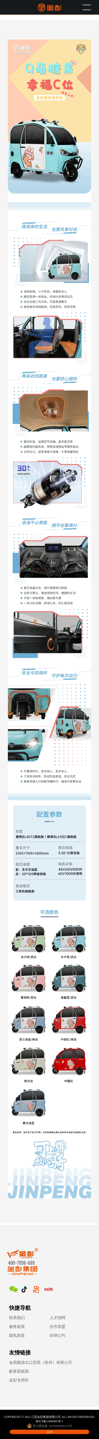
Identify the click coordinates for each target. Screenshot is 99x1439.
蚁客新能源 (19, 1371)
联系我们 (17, 1318)
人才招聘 (57, 1318)
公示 (50, 1432)
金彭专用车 (19, 1380)
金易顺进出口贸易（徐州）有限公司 (40, 1362)
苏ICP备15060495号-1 (49, 1421)
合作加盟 (57, 1326)
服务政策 (17, 1326)
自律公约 (57, 1335)
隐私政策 (17, 1335)
